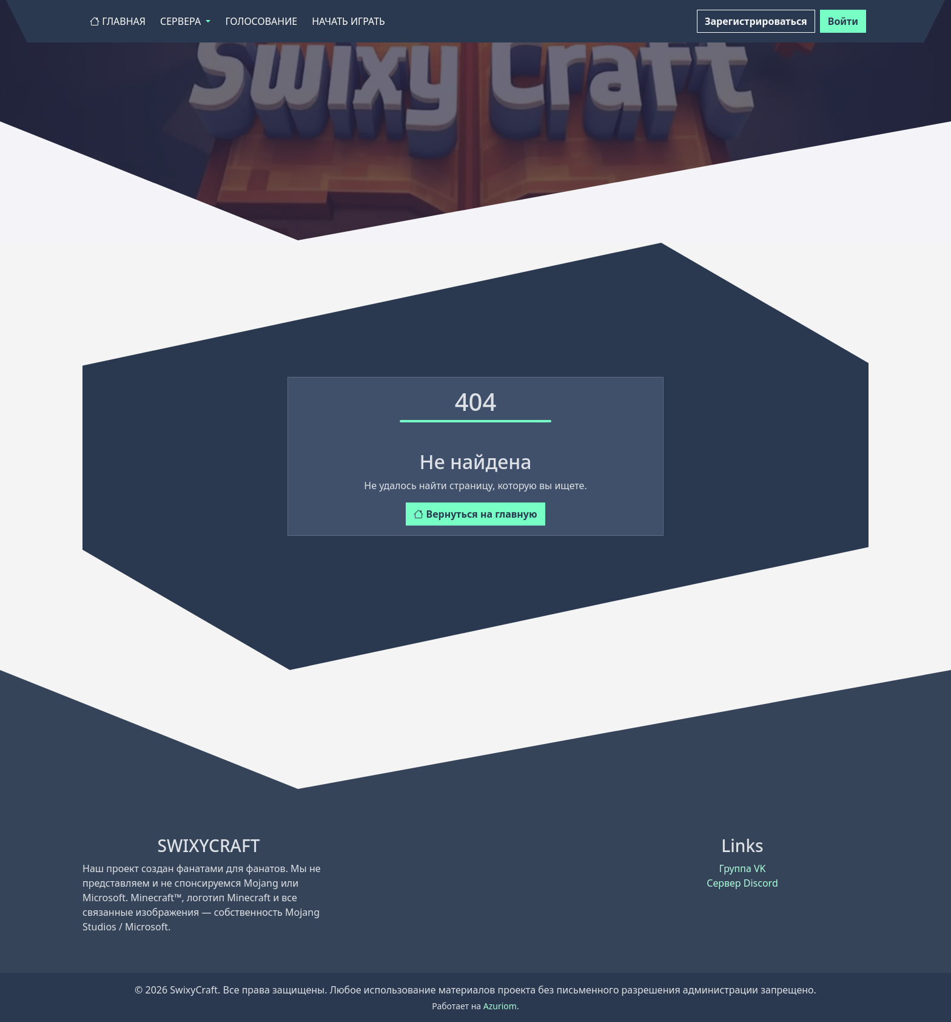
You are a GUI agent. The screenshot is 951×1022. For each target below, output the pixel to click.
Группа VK (742, 868)
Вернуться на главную (475, 514)
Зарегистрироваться (756, 21)
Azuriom (500, 1006)
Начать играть (348, 21)
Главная (118, 21)
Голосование (261, 21)
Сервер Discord (742, 883)
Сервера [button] (181, 21)
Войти (843, 21)
